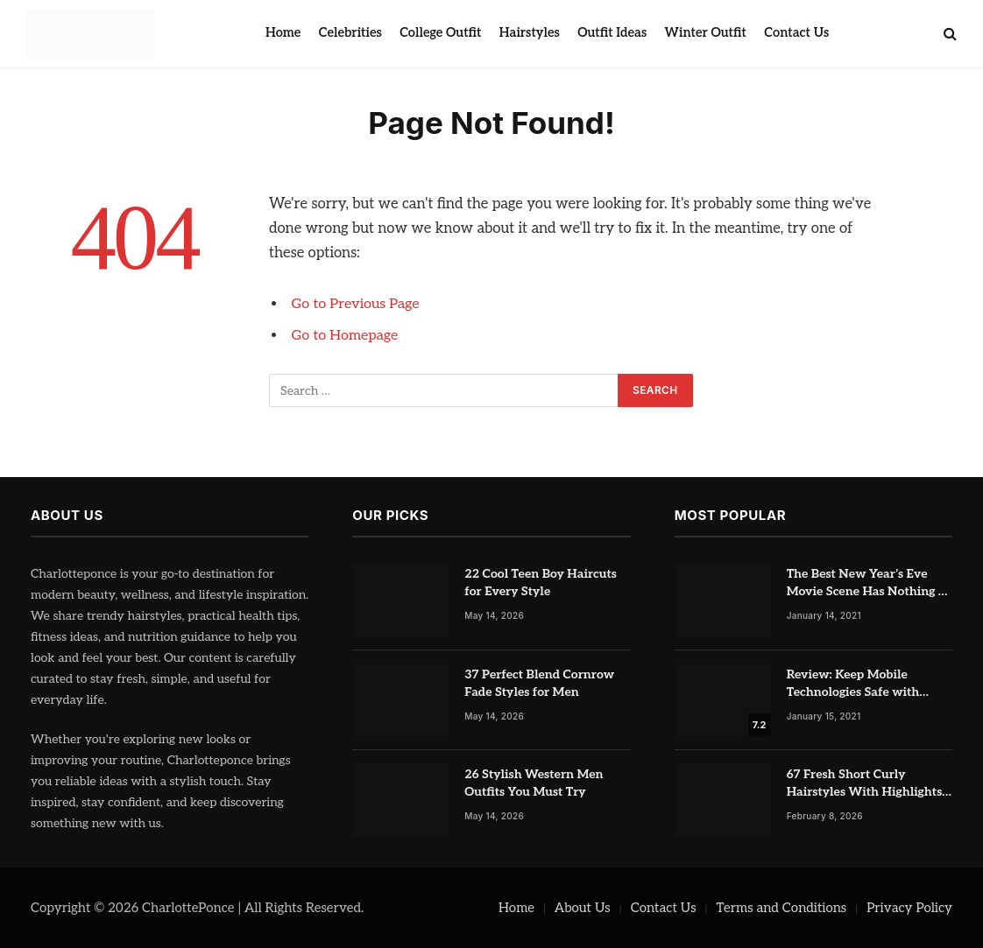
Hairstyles (529, 32)
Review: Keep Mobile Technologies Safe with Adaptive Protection (853, 684)
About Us (583, 908)
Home (283, 32)
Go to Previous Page (358, 303)
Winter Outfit (705, 32)
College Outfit (440, 32)
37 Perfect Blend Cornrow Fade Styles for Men (539, 683)
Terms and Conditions (782, 908)
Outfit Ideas (612, 32)
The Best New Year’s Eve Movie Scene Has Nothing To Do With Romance (869, 583)
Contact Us (796, 32)
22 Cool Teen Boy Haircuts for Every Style (540, 582)
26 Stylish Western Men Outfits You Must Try (533, 783)
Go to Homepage (347, 335)
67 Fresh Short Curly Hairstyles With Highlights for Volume (865, 784)
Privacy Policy (909, 908)
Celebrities (350, 32)
